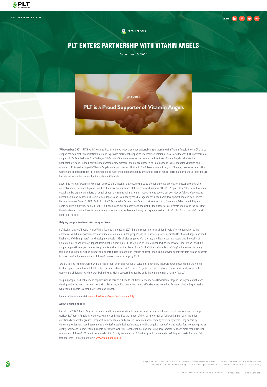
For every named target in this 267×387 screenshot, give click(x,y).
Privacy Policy (233, 372)
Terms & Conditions (252, 372)
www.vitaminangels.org (108, 337)
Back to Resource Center (24, 17)
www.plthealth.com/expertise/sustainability (111, 296)
